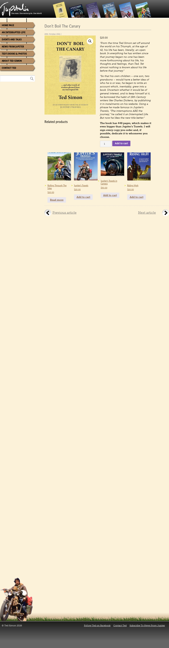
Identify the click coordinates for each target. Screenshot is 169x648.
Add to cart (121, 143)
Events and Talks (12, 39)
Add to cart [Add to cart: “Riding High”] (136, 197)
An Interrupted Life (13, 32)
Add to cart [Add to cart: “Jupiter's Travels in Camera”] (110, 195)
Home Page (8, 25)
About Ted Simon (12, 60)
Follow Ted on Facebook (97, 625)
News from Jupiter (13, 46)
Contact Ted (9, 67)
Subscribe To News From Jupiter (147, 625)
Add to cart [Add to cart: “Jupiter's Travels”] (83, 197)
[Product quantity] (106, 144)
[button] (90, 41)
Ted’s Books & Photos (14, 53)
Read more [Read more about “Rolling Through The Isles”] (57, 199)
